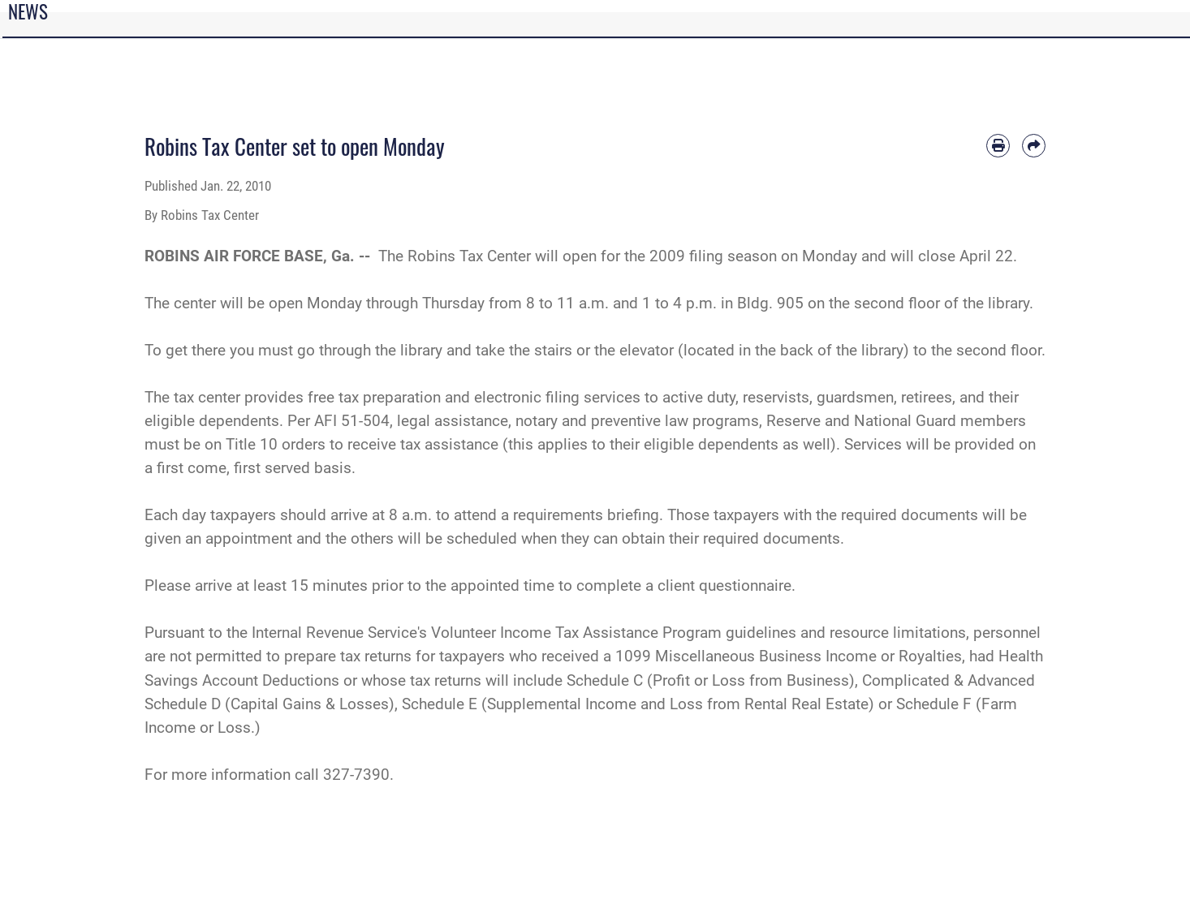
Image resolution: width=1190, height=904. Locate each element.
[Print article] (998, 145)
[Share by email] (1034, 145)
